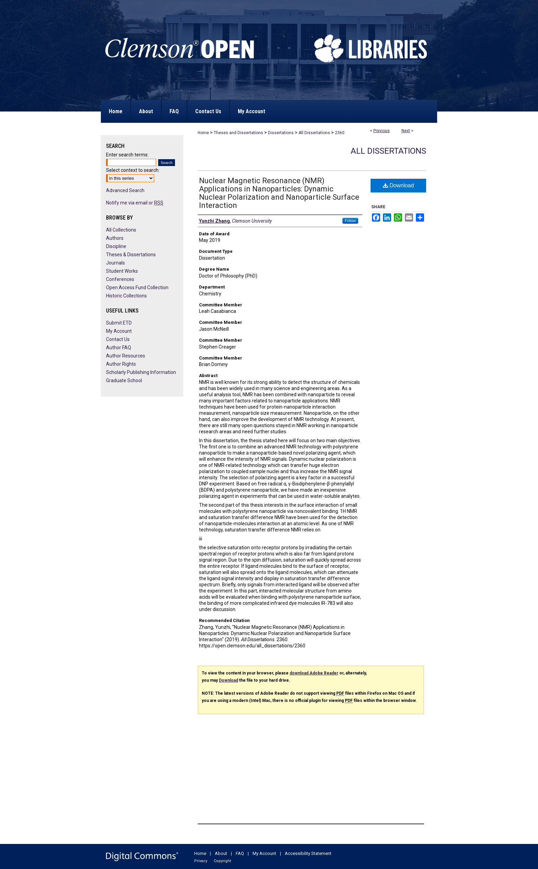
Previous (381, 130)
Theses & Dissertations (131, 254)
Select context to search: (133, 170)
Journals (115, 263)
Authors (115, 238)
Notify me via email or (134, 202)
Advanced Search (125, 190)
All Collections (121, 230)
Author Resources (125, 356)
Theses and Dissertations (238, 132)
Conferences (120, 279)
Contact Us (118, 339)
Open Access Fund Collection (137, 287)
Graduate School (124, 380)
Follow (350, 221)
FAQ (240, 853)
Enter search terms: (127, 154)
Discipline (116, 246)
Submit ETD (119, 323)
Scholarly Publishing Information (141, 372)
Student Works (122, 271)
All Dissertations (314, 132)
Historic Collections (126, 295)
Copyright (222, 861)
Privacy (200, 861)
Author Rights (121, 364)
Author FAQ (118, 347)
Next (405, 130)
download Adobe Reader (314, 673)
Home (203, 132)
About (221, 853)
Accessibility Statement (308, 853)
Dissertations (281, 132)
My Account (119, 331)
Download (398, 185)
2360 (339, 132)
